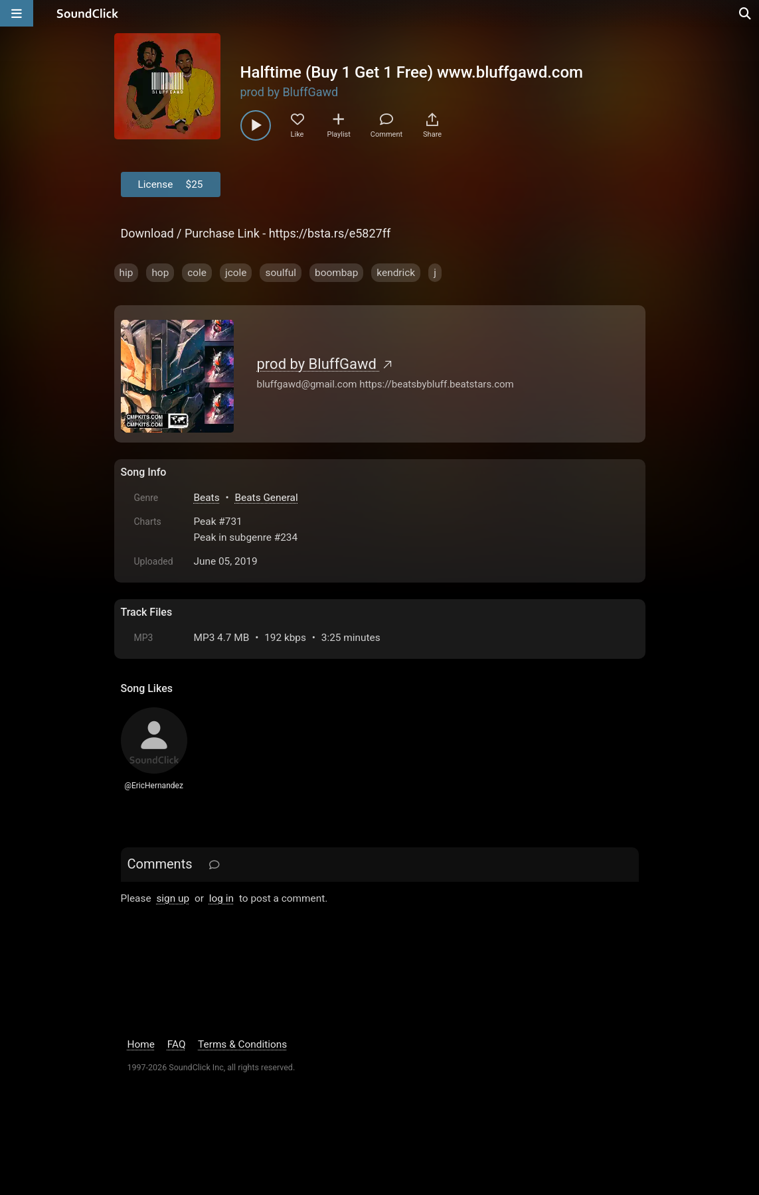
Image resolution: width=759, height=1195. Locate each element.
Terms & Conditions (242, 1044)
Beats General (265, 498)
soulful (280, 273)
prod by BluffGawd (289, 92)
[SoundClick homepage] (87, 13)
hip (126, 273)
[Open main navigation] (16, 13)
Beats (207, 498)
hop (160, 273)
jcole (235, 273)
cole (197, 273)
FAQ (176, 1044)
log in (221, 898)
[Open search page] (745, 13)
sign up (172, 898)
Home (141, 1044)
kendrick (396, 273)
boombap (336, 273)
